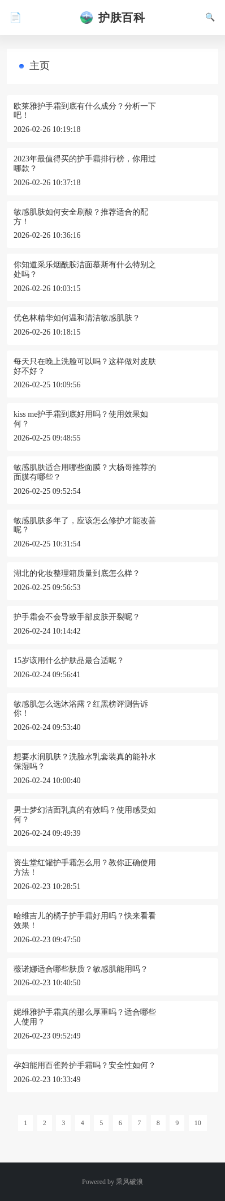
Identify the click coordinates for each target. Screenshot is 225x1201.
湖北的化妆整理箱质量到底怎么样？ (77, 573)
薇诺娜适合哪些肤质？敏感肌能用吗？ (81, 969)
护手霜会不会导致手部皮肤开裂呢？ (77, 617)
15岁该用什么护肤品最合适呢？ (69, 660)
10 (197, 1123)
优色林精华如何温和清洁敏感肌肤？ (77, 318)
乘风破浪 (129, 1182)
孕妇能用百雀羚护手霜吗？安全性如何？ (85, 1065)
